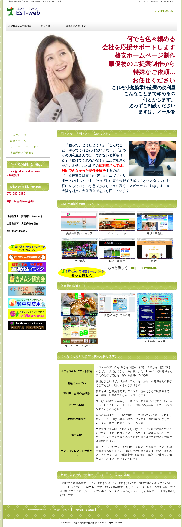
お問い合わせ (166, 11)
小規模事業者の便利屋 (19, 26)
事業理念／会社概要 (76, 26)
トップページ (18, 135)
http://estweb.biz (144, 268)
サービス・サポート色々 (24, 146)
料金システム (48, 26)
